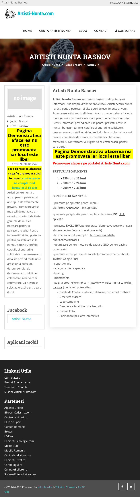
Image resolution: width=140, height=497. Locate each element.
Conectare (125, 31)
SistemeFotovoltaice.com (20, 474)
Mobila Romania (14, 450)
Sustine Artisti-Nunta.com (20, 392)
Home (27, 31)
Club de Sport (12, 422)
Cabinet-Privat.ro (15, 460)
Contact (101, 31)
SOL (6, 492)
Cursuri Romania (14, 426)
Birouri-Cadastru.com (17, 412)
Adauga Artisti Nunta (124, 2)
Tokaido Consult (65, 487)
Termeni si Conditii (16, 387)
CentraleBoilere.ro (15, 469)
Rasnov (91, 65)
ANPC (81, 487)
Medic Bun (11, 445)
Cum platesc (12, 377)
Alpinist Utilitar (13, 407)
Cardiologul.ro (13, 464)
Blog (83, 31)
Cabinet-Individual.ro (17, 455)
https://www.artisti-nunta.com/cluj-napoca (92, 285)
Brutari (8, 431)
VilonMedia (45, 487)
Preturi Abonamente (17, 382)
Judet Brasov (73, 65)
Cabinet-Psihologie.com (19, 441)
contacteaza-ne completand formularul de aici (26, 182)
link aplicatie (89, 207)
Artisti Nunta (51, 65)
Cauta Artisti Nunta (55, 31)
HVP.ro (8, 436)
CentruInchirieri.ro (15, 417)
